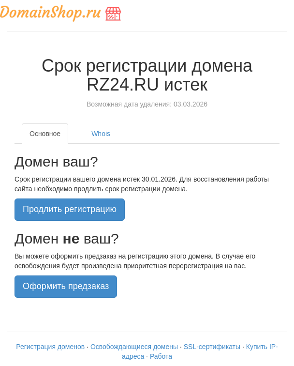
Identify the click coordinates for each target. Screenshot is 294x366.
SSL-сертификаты (212, 347)
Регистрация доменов (50, 347)
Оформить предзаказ (66, 286)
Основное (44, 133)
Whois (100, 133)
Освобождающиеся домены (134, 347)
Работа (161, 356)
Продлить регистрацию (70, 209)
